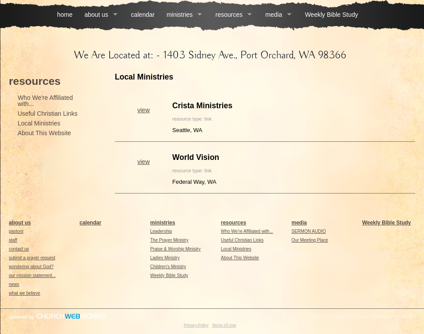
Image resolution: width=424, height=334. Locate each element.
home (64, 14)
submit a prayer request (32, 257)
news (14, 284)
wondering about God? (31, 266)
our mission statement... (32, 275)
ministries (180, 14)
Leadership (161, 231)
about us (96, 14)
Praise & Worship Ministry (175, 249)
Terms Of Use (224, 325)
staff (13, 240)
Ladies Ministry (165, 257)
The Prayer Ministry (169, 240)
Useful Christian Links (47, 113)
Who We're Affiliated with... (45, 100)
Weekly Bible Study (331, 14)
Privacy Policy (196, 325)
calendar (143, 14)
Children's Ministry (168, 266)
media (273, 14)
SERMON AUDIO (309, 231)
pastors (16, 231)
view (143, 110)
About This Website (44, 133)
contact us (19, 249)
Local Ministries (39, 123)
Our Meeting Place (310, 240)
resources (229, 14)
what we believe (24, 293)
